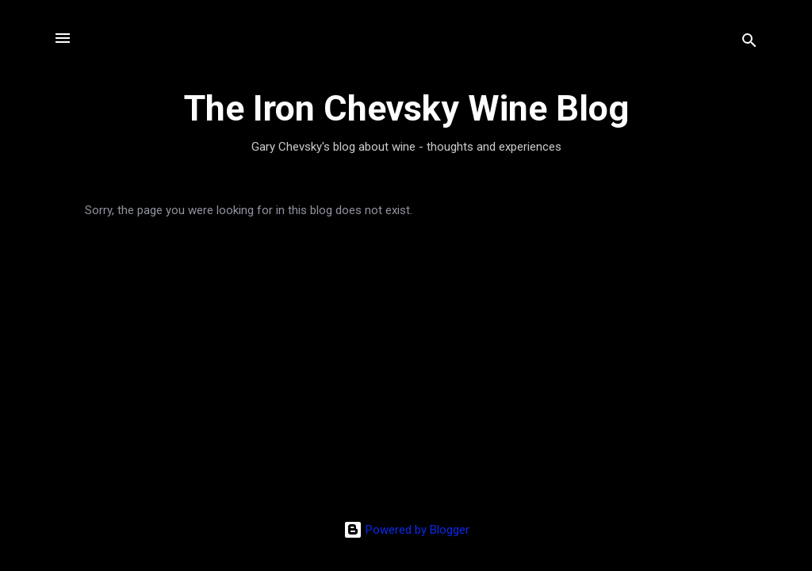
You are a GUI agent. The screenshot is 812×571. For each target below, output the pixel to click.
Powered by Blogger (406, 530)
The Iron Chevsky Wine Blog (406, 108)
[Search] (749, 43)
